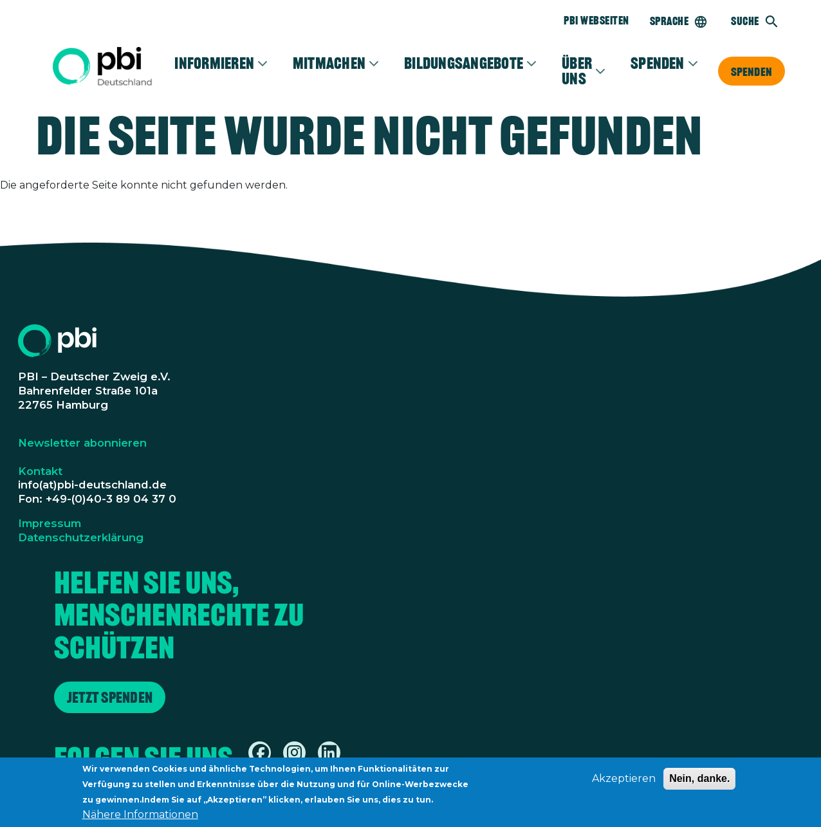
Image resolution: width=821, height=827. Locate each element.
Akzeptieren (624, 783)
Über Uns (577, 70)
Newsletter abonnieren (82, 442)
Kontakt (40, 471)
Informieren (214, 63)
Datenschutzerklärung (80, 537)
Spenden (751, 71)
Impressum (49, 523)
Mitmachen (329, 63)
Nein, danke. (699, 783)
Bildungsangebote (463, 63)
